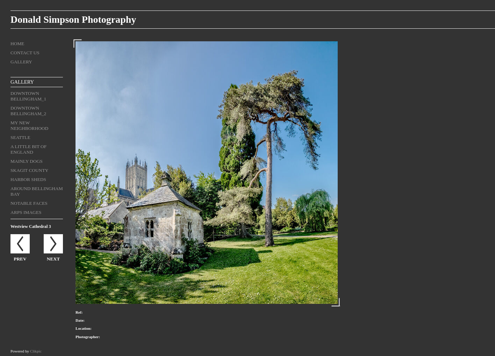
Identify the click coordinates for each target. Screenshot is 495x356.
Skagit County (29, 170)
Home (17, 43)
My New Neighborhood (29, 125)
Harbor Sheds (28, 179)
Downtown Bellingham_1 (28, 96)
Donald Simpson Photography (73, 19)
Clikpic (36, 351)
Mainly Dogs (26, 161)
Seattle (20, 137)
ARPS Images (26, 212)
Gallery (21, 61)
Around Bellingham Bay (36, 191)
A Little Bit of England (28, 149)
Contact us (25, 52)
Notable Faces (29, 203)
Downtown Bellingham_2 (28, 110)
